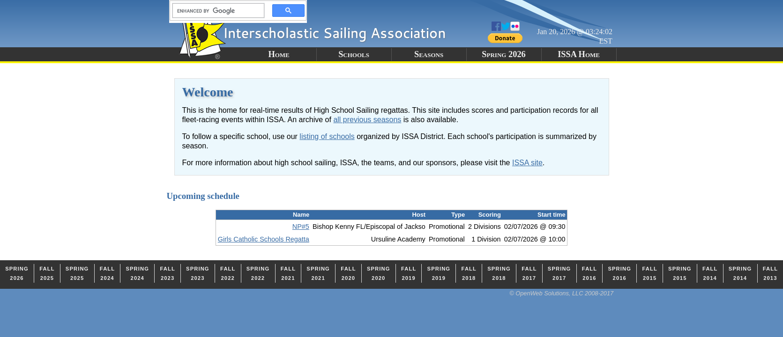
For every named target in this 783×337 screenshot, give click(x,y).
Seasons (428, 54)
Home (278, 54)
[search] (215, 11)
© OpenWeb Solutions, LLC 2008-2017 (561, 293)
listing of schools (326, 136)
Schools (353, 54)
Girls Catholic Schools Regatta (263, 239)
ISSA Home (579, 54)
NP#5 (300, 226)
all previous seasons (367, 120)
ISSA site (527, 163)
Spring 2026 (504, 54)
